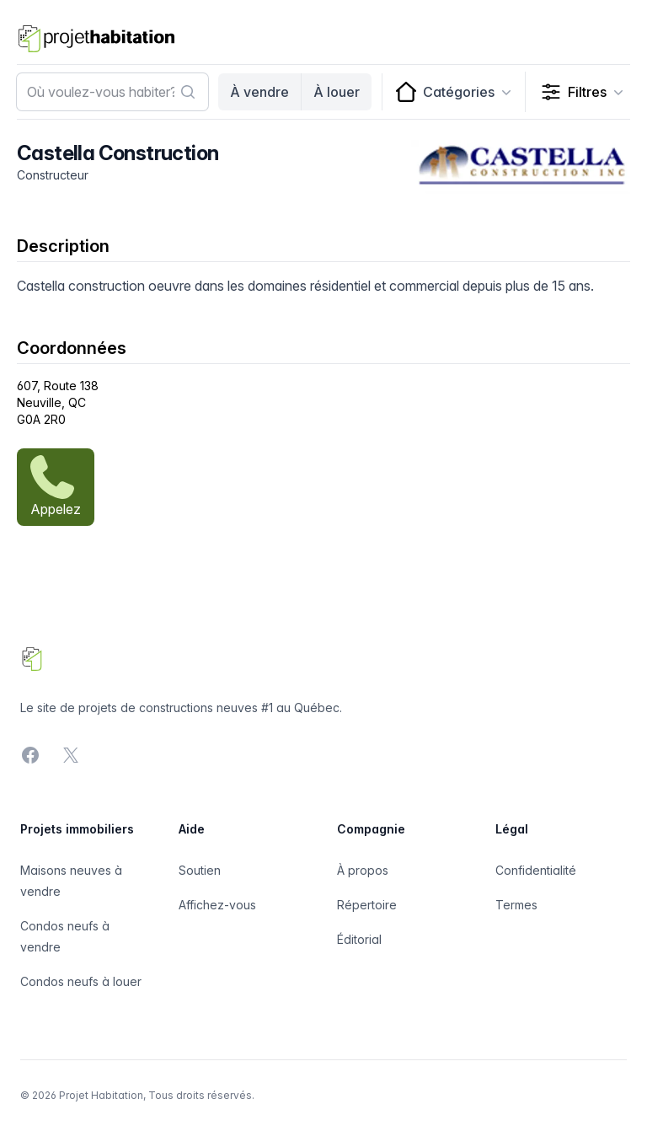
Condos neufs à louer (81, 981)
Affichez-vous (217, 905)
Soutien (200, 870)
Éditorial (359, 939)
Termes (516, 905)
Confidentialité (535, 870)
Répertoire (367, 905)
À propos (362, 870)
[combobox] (112, 91)
